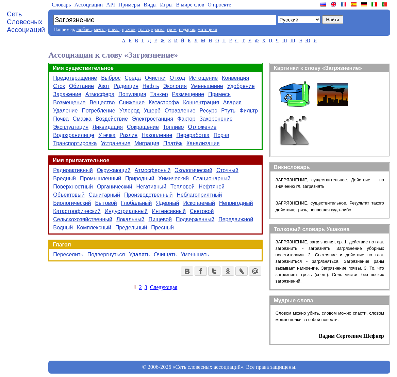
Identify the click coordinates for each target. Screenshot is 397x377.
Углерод (129, 111)
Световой (202, 211)
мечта (99, 29)
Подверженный (195, 219)
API (110, 4)
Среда (132, 78)
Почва (61, 119)
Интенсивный (169, 211)
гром (171, 29)
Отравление (180, 111)
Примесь (219, 94)
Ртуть (228, 111)
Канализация (202, 143)
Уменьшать (195, 254)
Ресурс (208, 111)
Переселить (68, 254)
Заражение (67, 94)
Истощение (203, 78)
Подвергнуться (106, 254)
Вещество (102, 102)
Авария (232, 102)
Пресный (162, 227)
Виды (150, 4)
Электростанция (152, 119)
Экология (175, 86)
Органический (114, 187)
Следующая (163, 287)
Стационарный (212, 178)
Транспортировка (75, 143)
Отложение (202, 127)
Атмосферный (153, 170)
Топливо (173, 127)
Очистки (155, 78)
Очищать (165, 254)
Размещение (188, 94)
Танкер (159, 94)
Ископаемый (199, 203)
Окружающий (114, 170)
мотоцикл (207, 29)
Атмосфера (99, 94)
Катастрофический (76, 211)
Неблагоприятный (199, 195)
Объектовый (68, 195)
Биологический (72, 203)
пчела (113, 29)
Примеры (129, 4)
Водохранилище (73, 135)
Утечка (106, 135)
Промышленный (100, 178)
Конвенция (235, 78)
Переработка (192, 135)
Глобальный (136, 203)
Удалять (139, 254)
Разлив (129, 135)
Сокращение (143, 127)
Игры (166, 4)
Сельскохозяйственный (82, 219)
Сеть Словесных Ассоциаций (26, 21)
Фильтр (248, 111)
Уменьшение (207, 86)
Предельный (131, 227)
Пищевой (159, 219)
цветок (128, 29)
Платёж (172, 143)
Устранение (116, 143)
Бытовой (106, 203)
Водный (63, 227)
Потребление (98, 111)
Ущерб (152, 111)
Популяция (132, 94)
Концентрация (201, 102)
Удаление (65, 111)
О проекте (219, 4)
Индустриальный (126, 211)
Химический (173, 178)
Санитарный (104, 195)
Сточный (227, 170)
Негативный (151, 187)
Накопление (157, 135)
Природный (139, 178)
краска (157, 29)
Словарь (61, 4)
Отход (177, 78)
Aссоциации (89, 4)
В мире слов (190, 4)
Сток (59, 86)
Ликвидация (108, 127)
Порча (221, 135)
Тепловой (182, 187)
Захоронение (215, 119)
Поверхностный (73, 187)
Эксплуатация (70, 127)
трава (143, 29)
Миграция (146, 143)
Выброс (110, 78)
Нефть (151, 86)
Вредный (64, 178)
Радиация (126, 86)
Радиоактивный (73, 170)
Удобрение (241, 86)
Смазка (82, 119)
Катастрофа (164, 102)
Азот (104, 86)
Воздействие (112, 119)
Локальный (130, 219)
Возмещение (69, 102)
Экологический (193, 170)
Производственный (148, 195)
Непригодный (236, 203)
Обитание (81, 86)
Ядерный (167, 203)
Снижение (132, 102)
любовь (84, 29)
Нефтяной (212, 187)
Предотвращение (75, 78)
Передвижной (235, 219)
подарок (187, 29)
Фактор (186, 119)
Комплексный (94, 227)
